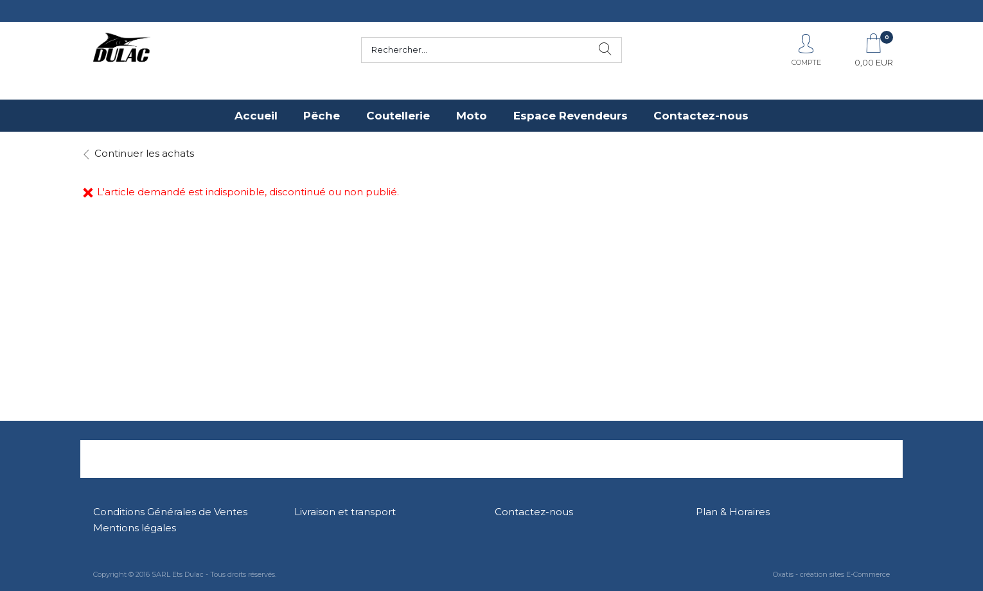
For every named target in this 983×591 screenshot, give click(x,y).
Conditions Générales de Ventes (170, 512)
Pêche (321, 115)
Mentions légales (134, 528)
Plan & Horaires (733, 512)
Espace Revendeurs (570, 115)
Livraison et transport (345, 512)
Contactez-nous (700, 115)
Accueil (256, 115)
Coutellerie (398, 115)
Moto (471, 115)
